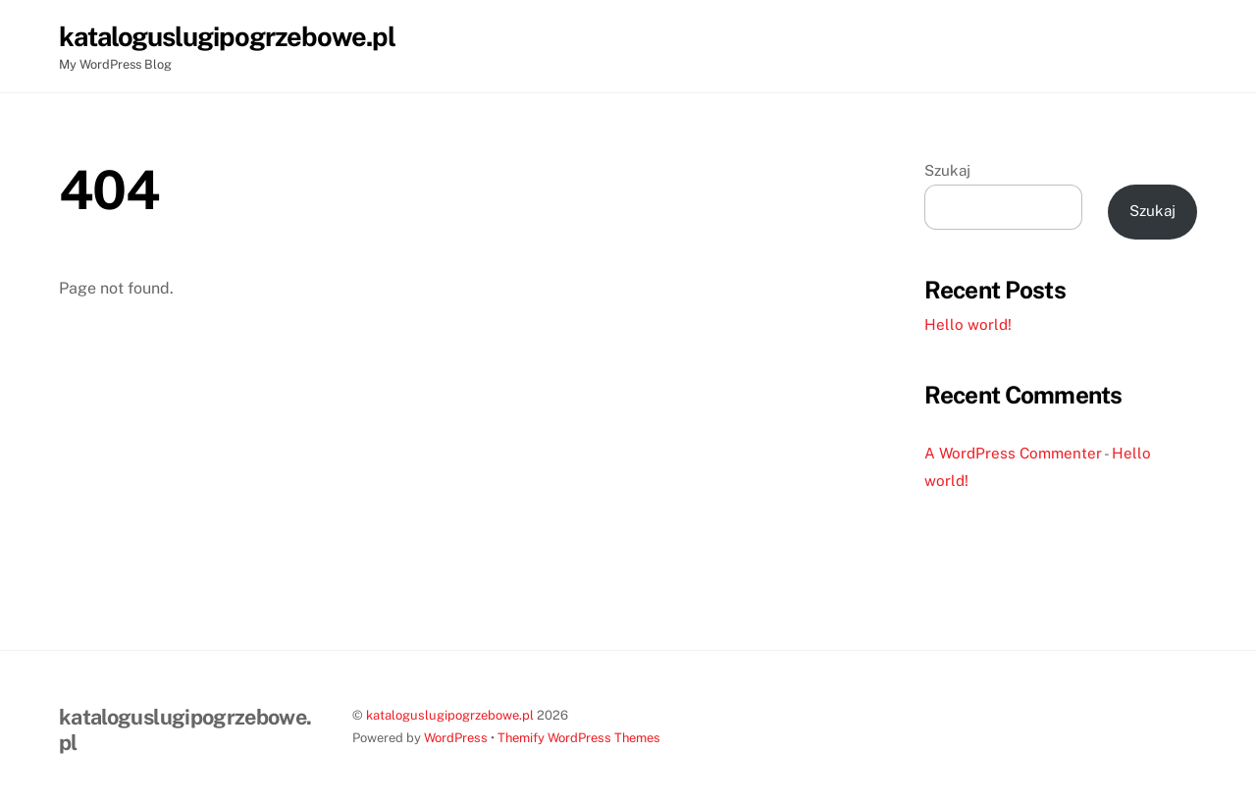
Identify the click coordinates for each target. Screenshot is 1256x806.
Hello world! (968, 324)
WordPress (456, 737)
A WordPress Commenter (1013, 453)
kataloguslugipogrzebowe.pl (450, 715)
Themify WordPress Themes (578, 737)
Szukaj (947, 170)
